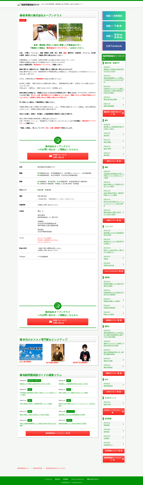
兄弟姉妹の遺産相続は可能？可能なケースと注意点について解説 (38, 393)
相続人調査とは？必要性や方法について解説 (73, 392)
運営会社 (57, 479)
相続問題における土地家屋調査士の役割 (72, 414)
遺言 (68, 380)
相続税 (69, 420)
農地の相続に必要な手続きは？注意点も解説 (34, 414)
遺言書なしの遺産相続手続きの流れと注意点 (73, 384)
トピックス (70, 411)
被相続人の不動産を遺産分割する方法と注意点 (35, 384)
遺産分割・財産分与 (34, 380)
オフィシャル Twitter (44, 238)
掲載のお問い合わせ (93, 479)
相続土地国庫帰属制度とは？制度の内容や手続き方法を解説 (38, 424)
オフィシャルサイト (44, 242)
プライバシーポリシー (77, 479)
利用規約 (65, 479)
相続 (30, 389)
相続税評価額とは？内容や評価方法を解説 (73, 423)
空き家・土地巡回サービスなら (48, 240)
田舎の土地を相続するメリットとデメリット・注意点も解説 (77, 404)
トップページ (48, 479)
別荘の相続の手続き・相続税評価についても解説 (36, 403)
